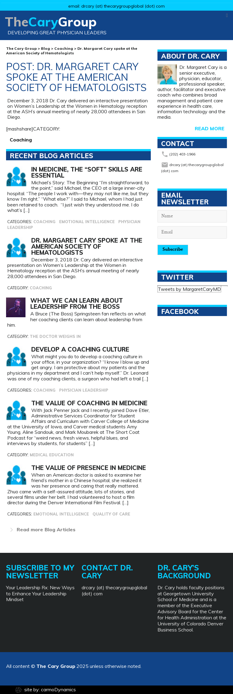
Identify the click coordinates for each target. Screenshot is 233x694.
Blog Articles (41, 529)
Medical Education (52, 454)
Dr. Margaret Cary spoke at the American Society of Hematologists (86, 246)
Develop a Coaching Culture (80, 349)
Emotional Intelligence (87, 221)
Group (55, 27)
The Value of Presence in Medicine (88, 467)
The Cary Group (55, 666)
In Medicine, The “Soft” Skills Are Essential (86, 172)
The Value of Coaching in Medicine (89, 403)
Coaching (21, 140)
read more (210, 128)
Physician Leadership (83, 390)
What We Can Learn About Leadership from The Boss (76, 303)
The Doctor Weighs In (55, 336)
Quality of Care (111, 514)
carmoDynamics (58, 689)
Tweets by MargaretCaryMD (189, 289)
